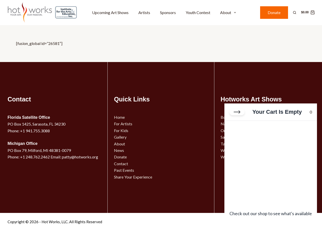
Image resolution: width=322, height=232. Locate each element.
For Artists (123, 123)
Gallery (120, 137)
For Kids (121, 130)
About (229, 13)
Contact (121, 163)
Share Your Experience (133, 177)
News (119, 150)
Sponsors (168, 12)
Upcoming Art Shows (110, 12)
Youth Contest (198, 12)
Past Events (124, 170)
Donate (274, 12)
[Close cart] (237, 112)
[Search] (294, 12)
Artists (144, 12)
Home (119, 117)
